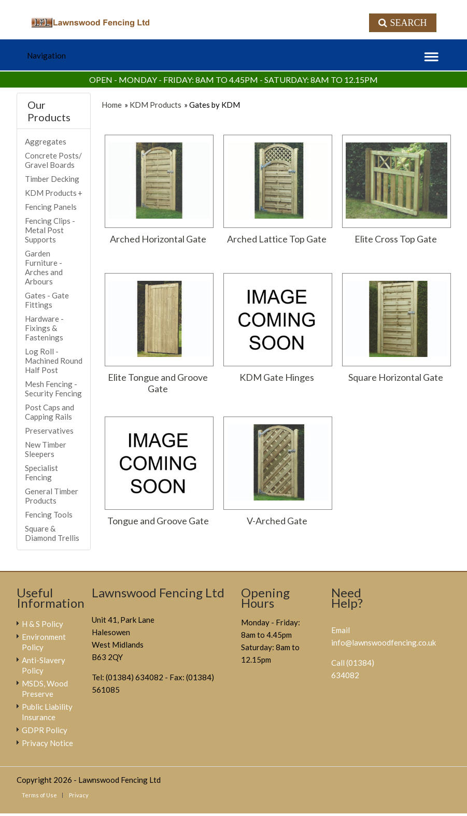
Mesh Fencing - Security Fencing (53, 388)
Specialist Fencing (41, 472)
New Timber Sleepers (45, 449)
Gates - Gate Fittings (47, 300)
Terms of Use (39, 795)
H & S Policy (42, 623)
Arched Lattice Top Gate (277, 239)
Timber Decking (52, 178)
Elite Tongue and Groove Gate (158, 382)
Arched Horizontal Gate (158, 239)
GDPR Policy (44, 730)
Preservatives (49, 430)
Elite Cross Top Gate (396, 239)
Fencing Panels (51, 206)
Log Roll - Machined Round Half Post (53, 361)
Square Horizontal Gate (395, 377)
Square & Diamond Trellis (52, 533)
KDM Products (155, 104)
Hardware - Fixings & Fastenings (44, 328)
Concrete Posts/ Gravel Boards (53, 160)
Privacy (79, 795)
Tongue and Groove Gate (158, 520)
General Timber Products (51, 495)
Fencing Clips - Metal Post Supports (50, 230)
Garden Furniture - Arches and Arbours (44, 267)
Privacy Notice (47, 743)
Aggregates (45, 141)
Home (112, 104)
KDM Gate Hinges (276, 377)
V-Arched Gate (277, 520)
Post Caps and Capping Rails (49, 412)
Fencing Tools (49, 514)
